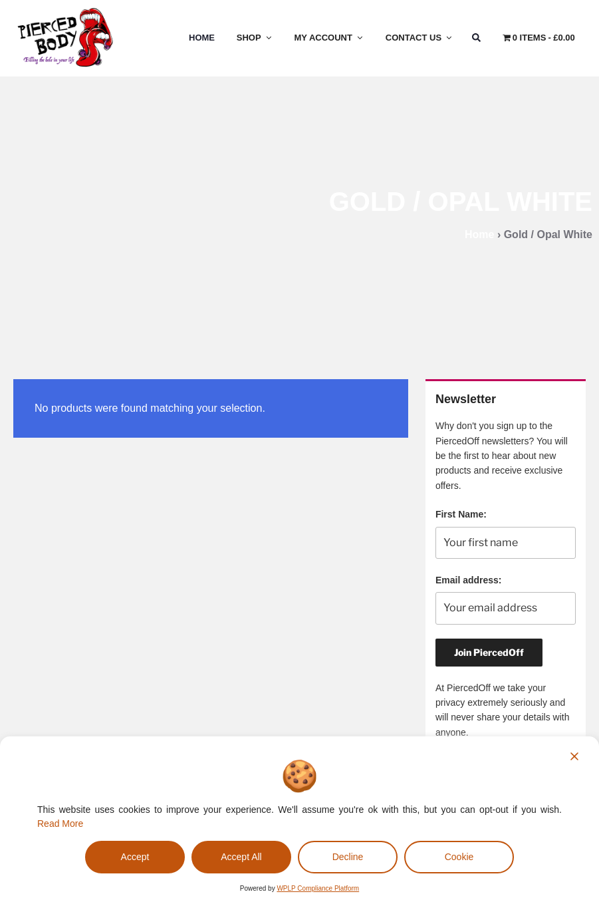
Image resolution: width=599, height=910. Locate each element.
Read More (60, 823)
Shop (255, 38)
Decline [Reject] (348, 856)
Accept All (241, 856)
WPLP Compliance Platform (318, 888)
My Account (329, 38)
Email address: (468, 580)
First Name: (461, 514)
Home (202, 38)
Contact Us (419, 38)
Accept (135, 856)
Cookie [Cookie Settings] (459, 856)
